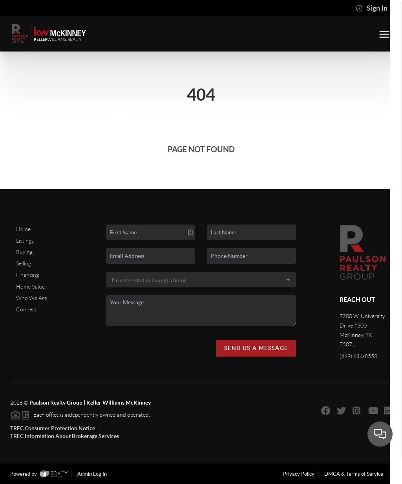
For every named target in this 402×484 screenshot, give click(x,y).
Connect (26, 309)
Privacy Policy (298, 474)
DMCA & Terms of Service (353, 474)
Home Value (30, 286)
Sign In (371, 8)
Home (23, 229)
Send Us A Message (256, 348)
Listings (25, 240)
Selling (23, 263)
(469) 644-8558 (358, 356)
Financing (27, 275)
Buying (24, 252)
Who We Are (31, 298)
